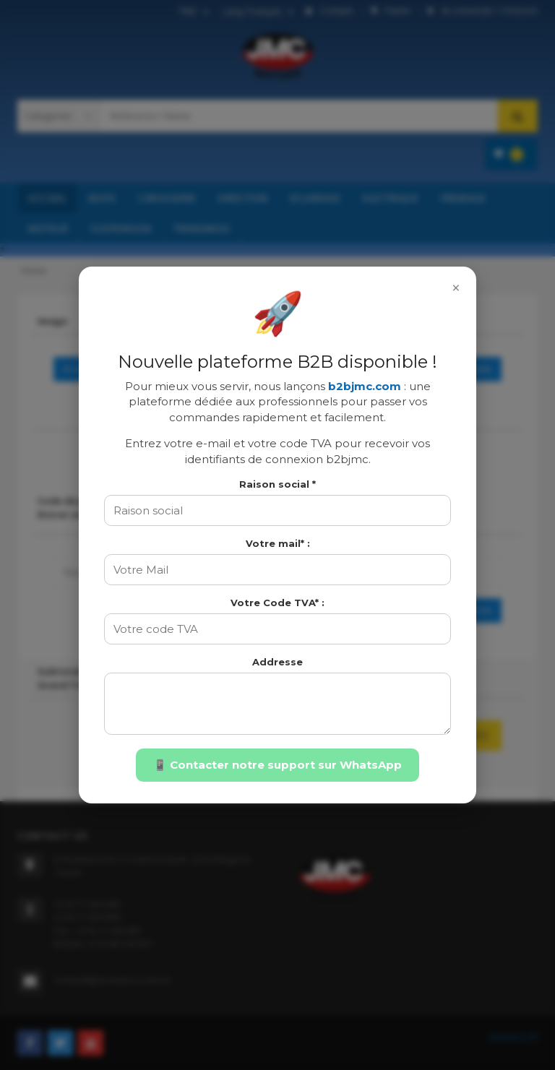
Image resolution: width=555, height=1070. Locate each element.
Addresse (277, 662)
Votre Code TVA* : (277, 602)
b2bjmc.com (364, 386)
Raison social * (277, 484)
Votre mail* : (278, 543)
